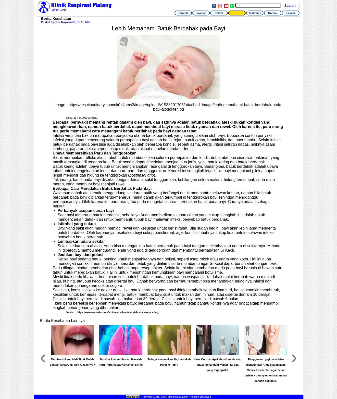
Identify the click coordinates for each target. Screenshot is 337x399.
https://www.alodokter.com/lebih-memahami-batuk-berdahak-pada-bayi (118, 312)
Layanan (201, 13)
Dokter (219, 13)
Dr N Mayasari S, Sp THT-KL (72, 22)
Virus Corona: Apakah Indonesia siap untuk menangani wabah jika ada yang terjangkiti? (217, 365)
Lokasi (291, 13)
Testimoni (255, 13)
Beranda (183, 13)
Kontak (272, 13)
